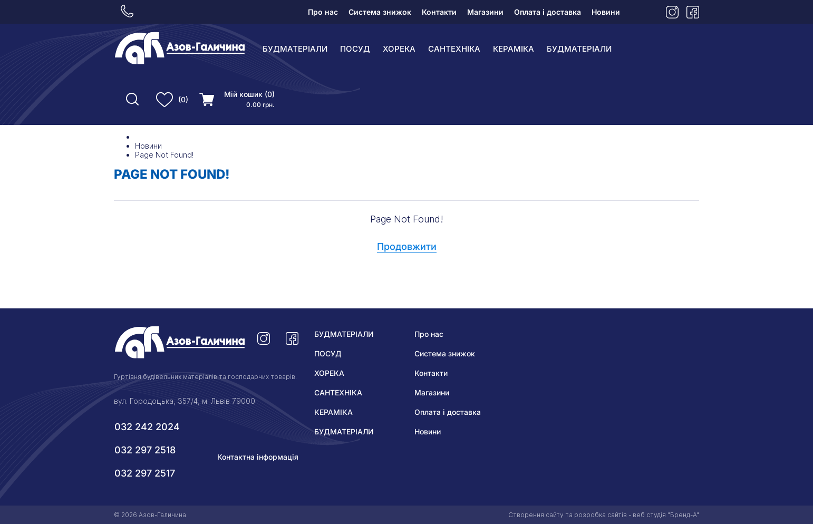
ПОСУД (355, 49)
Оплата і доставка (547, 11)
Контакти (439, 11)
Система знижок (380, 11)
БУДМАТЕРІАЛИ (295, 49)
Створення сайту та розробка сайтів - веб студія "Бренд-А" (603, 515)
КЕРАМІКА (513, 49)
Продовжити (407, 246)
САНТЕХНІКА (454, 49)
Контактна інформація (257, 456)
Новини (606, 11)
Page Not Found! (164, 154)
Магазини (485, 11)
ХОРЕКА (399, 49)
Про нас (323, 11)
